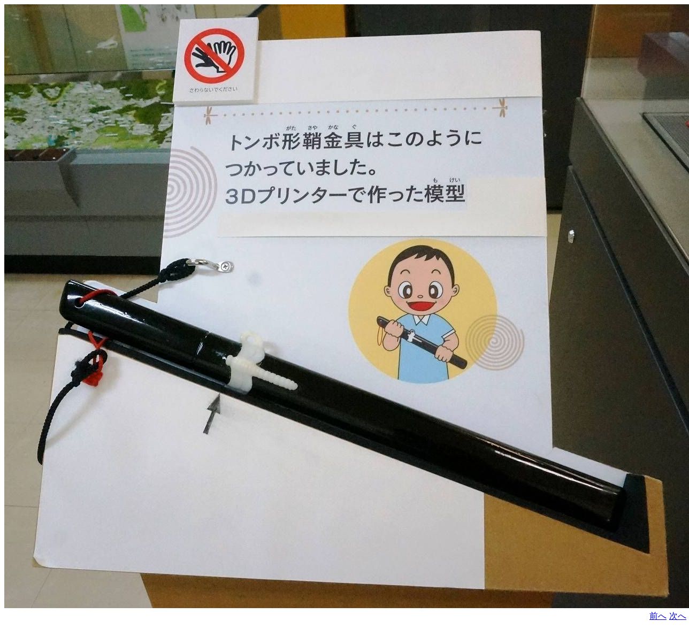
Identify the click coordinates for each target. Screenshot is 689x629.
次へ (677, 615)
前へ (658, 615)
